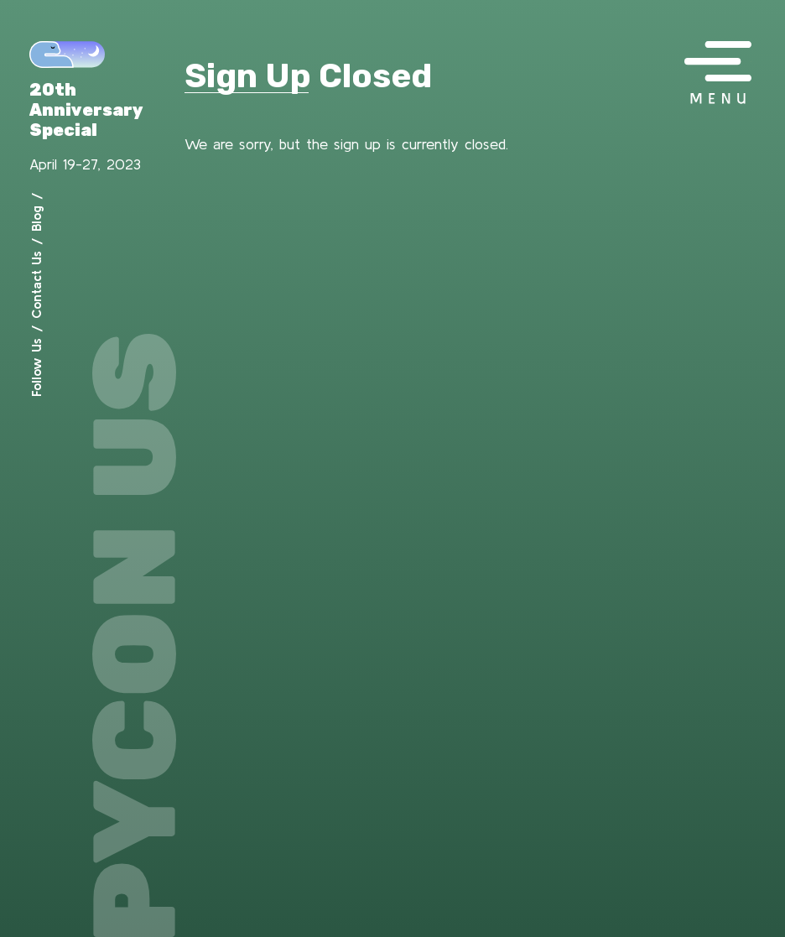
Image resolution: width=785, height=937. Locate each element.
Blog (36, 219)
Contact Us (36, 285)
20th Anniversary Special (86, 110)
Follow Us (36, 367)
